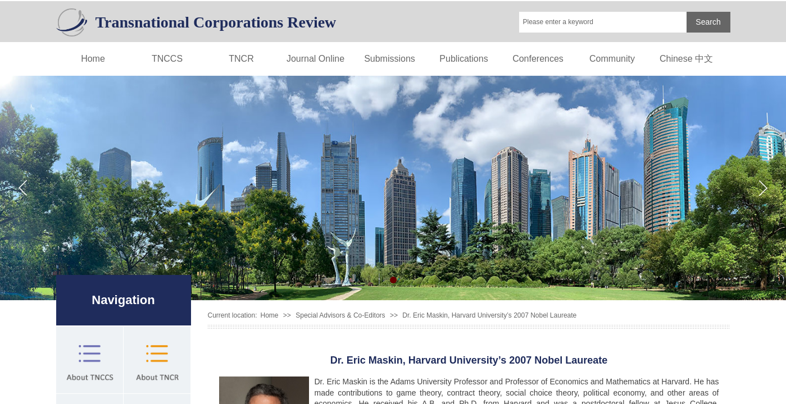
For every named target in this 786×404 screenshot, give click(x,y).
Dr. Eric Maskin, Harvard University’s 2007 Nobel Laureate (489, 315)
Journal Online (315, 58)
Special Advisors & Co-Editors (340, 315)
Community (612, 58)
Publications (463, 58)
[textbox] (603, 22)
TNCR (241, 58)
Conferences (538, 58)
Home (93, 58)
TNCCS (167, 58)
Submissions (389, 58)
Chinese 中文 (686, 58)
